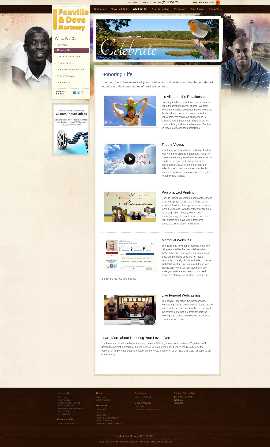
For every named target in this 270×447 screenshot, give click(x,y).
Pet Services (63, 82)
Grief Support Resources (147, 409)
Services (101, 412)
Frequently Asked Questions (110, 423)
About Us (132, 2)
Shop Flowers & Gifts (68, 423)
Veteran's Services (66, 76)
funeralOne (167, 442)
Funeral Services (66, 63)
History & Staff (103, 400)
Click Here (178, 402)
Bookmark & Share (71, 91)
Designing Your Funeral (69, 56)
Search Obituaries (144, 397)
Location (144, 2)
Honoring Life (64, 50)
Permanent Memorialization (71, 69)
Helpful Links (103, 415)
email (104, 354)
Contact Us (155, 2)
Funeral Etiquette (105, 420)
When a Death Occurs (107, 418)
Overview (62, 44)
